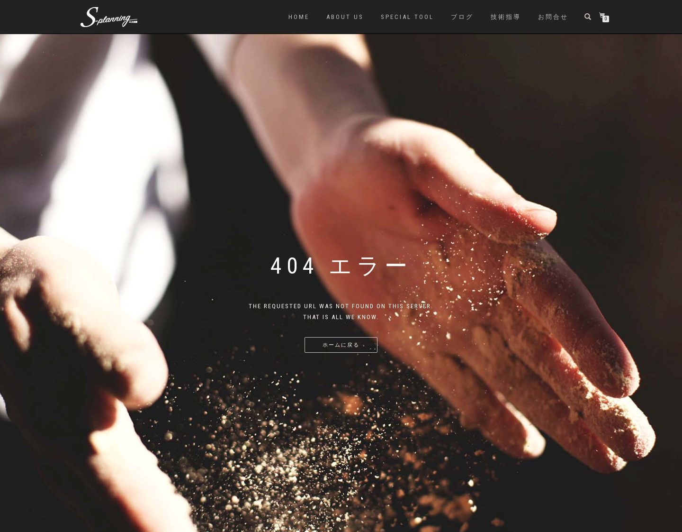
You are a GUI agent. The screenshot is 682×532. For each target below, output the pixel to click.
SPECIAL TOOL (407, 16)
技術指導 (506, 16)
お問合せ (553, 16)
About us (345, 16)
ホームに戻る (341, 345)
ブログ (462, 16)
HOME (298, 16)
